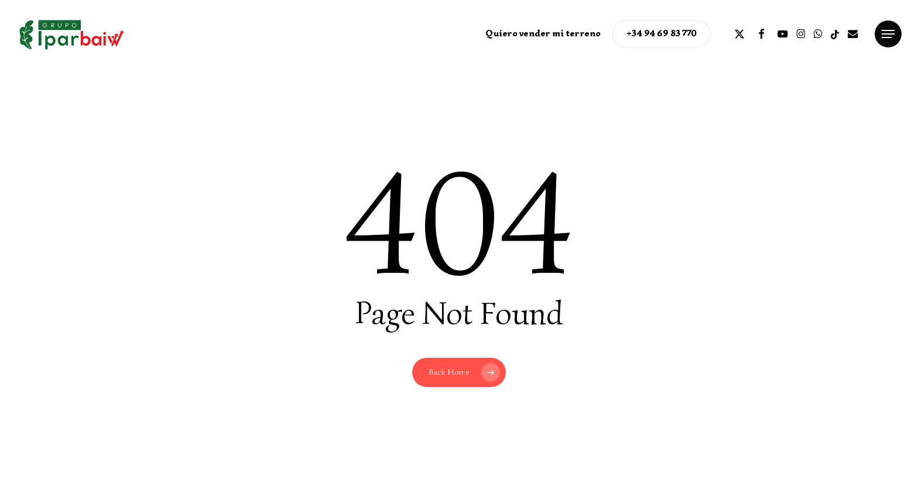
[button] (888, 34)
